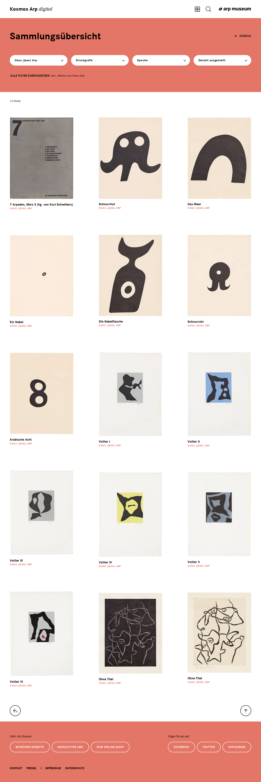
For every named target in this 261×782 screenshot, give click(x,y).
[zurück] (243, 36)
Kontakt (16, 768)
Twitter (209, 747)
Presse (31, 768)
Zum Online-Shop (110, 747)
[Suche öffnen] (208, 9)
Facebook (181, 747)
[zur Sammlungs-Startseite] (15, 710)
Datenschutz (74, 768)
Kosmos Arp (31, 9)
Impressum (53, 768)
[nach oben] (245, 710)
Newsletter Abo (70, 747)
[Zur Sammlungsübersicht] (197, 9)
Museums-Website (30, 747)
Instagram (236, 747)
